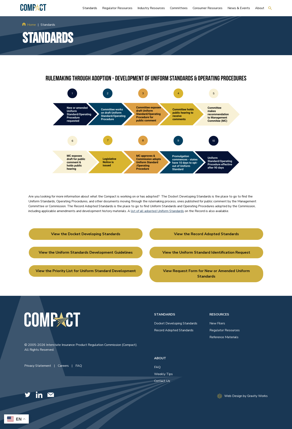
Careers (64, 366)
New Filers (217, 323)
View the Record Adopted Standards (206, 234)
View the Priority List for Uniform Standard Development (86, 270)
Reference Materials (223, 337)
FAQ (78, 366)
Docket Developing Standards (175, 323)
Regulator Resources (224, 330)
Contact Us (162, 381)
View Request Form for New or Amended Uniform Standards (206, 273)
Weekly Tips (163, 374)
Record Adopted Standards (173, 330)
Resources (219, 314)
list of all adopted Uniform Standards (157, 211)
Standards (164, 314)
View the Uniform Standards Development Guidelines (86, 252)
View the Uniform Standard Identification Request (206, 252)
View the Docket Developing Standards (85, 234)
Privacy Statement (38, 366)
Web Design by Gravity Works (242, 396)
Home (31, 25)
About (160, 358)
